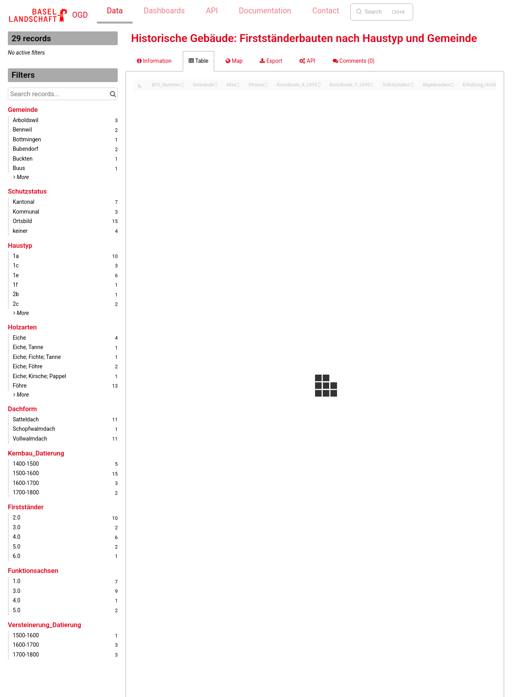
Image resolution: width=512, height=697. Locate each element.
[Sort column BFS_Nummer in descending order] (182, 85)
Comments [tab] (354, 61)
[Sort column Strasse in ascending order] (266, 82)
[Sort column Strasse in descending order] (266, 85)
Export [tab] (271, 61)
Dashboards (164, 10)
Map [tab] (234, 61)
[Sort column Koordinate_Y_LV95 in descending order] (372, 85)
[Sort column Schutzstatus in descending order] (412, 85)
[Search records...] (63, 94)
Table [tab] (198, 61)
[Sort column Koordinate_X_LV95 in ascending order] (319, 82)
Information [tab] (154, 61)
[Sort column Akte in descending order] (238, 85)
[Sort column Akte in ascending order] (238, 82)
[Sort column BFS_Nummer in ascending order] (182, 82)
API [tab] (307, 61)
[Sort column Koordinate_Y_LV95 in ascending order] (372, 82)
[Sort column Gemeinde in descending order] (216, 85)
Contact (325, 10)
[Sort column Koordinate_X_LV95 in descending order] (319, 85)
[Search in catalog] (113, 94)
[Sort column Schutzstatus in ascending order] (412, 82)
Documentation (265, 10)
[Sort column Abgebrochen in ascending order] (452, 82)
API (212, 10)
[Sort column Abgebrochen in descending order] (452, 85)
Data (115, 10)
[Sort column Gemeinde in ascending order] (216, 82)
